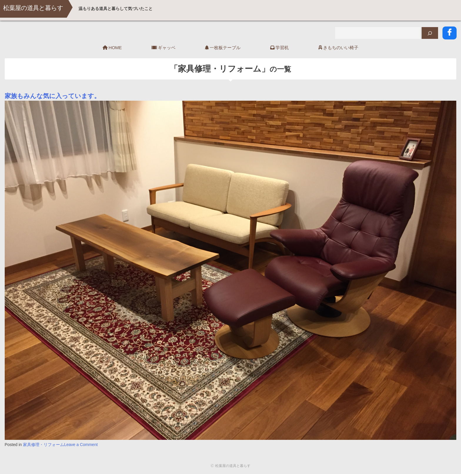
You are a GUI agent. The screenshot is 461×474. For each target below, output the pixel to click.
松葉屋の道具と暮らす (38, 9)
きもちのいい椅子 (340, 46)
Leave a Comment (81, 444)
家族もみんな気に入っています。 (52, 95)
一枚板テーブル (225, 46)
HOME (115, 46)
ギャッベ (167, 46)
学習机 (282, 46)
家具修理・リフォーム (43, 444)
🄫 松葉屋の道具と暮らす (230, 465)
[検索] (430, 33)
